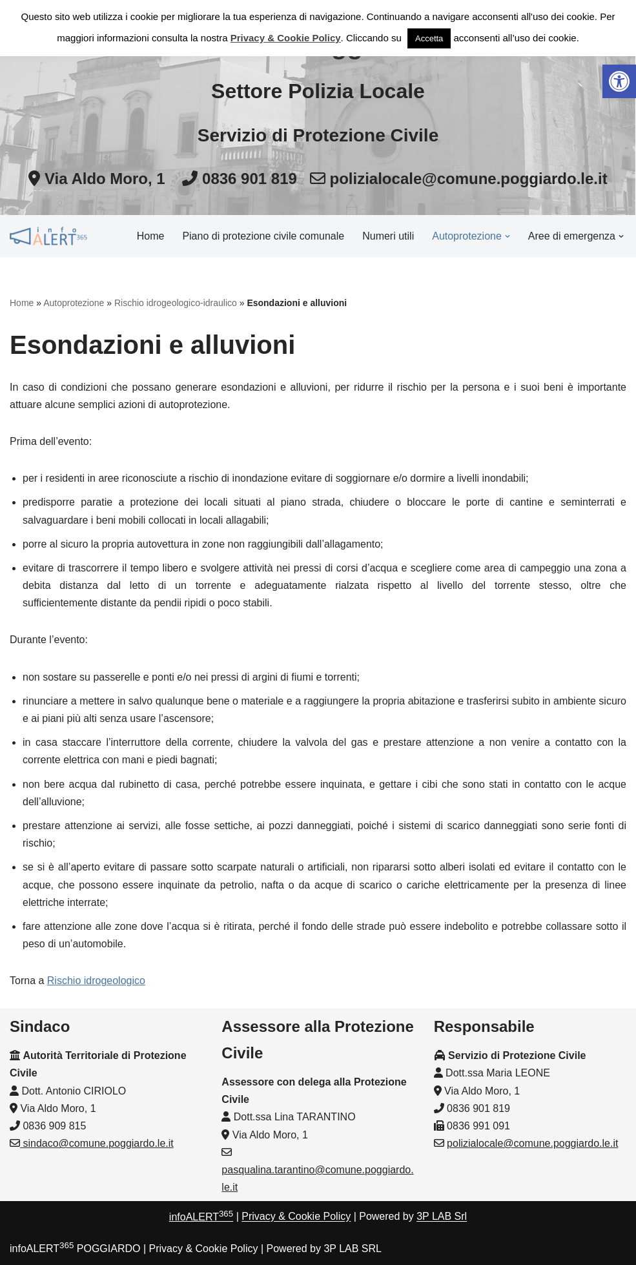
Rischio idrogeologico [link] (96, 980)
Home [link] (151, 236)
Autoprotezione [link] (73, 303)
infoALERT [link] (201, 1216)
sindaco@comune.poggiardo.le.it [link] (97, 1143)
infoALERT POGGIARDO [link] (75, 1248)
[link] (619, 81)
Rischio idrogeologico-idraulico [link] (175, 303)
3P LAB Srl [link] (441, 1216)
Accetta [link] (429, 38)
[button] (507, 236)
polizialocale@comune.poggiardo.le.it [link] (532, 1143)
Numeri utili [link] (388, 236)
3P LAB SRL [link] (352, 1248)
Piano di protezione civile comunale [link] (263, 236)
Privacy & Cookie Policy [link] (296, 1216)
